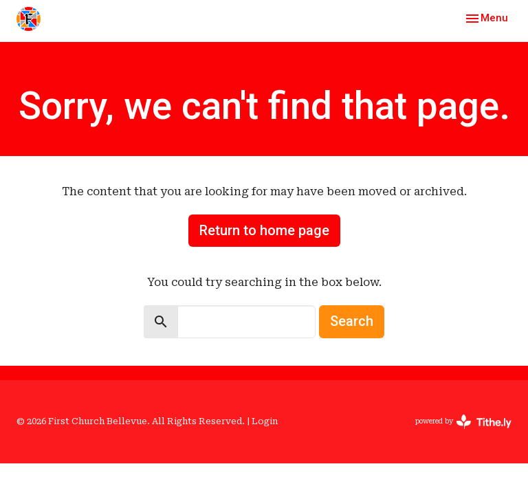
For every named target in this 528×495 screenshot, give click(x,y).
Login (265, 421)
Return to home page (264, 230)
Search (351, 321)
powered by (463, 422)
